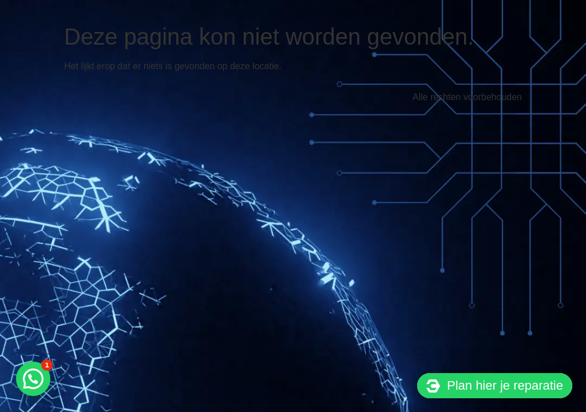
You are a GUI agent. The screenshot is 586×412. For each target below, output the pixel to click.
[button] (33, 379)
